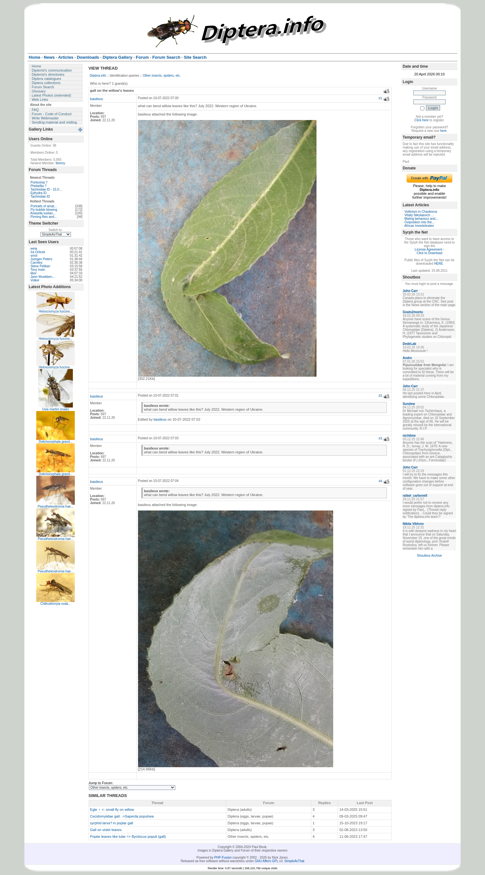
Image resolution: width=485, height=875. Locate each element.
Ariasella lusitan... (43, 213)
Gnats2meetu (413, 312)
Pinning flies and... (43, 217)
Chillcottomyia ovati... (55, 603)
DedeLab (409, 344)
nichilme (409, 435)
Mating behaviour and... (421, 218)
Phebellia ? (38, 186)
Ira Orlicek (37, 252)
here (443, 131)
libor (33, 273)
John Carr (410, 291)
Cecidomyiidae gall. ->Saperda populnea (122, 816)
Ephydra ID (38, 193)
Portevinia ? (39, 182)
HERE (438, 263)
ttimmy (60, 163)
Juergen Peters (41, 259)
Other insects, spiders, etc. (162, 75)
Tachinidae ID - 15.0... (46, 189)
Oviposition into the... (419, 222)
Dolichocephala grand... (56, 441)
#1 (380, 98)
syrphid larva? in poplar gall (111, 823)
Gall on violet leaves (106, 830)
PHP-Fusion (223, 857)
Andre (407, 358)
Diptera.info (98, 75)
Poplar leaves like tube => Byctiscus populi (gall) (128, 836)
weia (33, 248)
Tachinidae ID (40, 196)
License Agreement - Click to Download (429, 251)
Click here (421, 120)
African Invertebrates (419, 225)
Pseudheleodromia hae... (55, 506)
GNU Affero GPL (266, 861)
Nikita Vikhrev (413, 524)
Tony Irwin (37, 269)
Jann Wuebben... (42, 277)
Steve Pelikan (40, 266)
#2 (380, 396)
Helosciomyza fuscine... (56, 311)
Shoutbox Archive (429, 555)
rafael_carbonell (415, 495)
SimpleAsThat (294, 861)
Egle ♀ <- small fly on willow (112, 809)
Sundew (409, 404)
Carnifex (36, 262)
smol (33, 255)
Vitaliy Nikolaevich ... (419, 215)
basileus (96, 99)
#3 (380, 438)
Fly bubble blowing (43, 209)
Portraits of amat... (43, 206)
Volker (34, 280)
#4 (380, 481)
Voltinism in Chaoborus (420, 211)
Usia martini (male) (55, 409)
